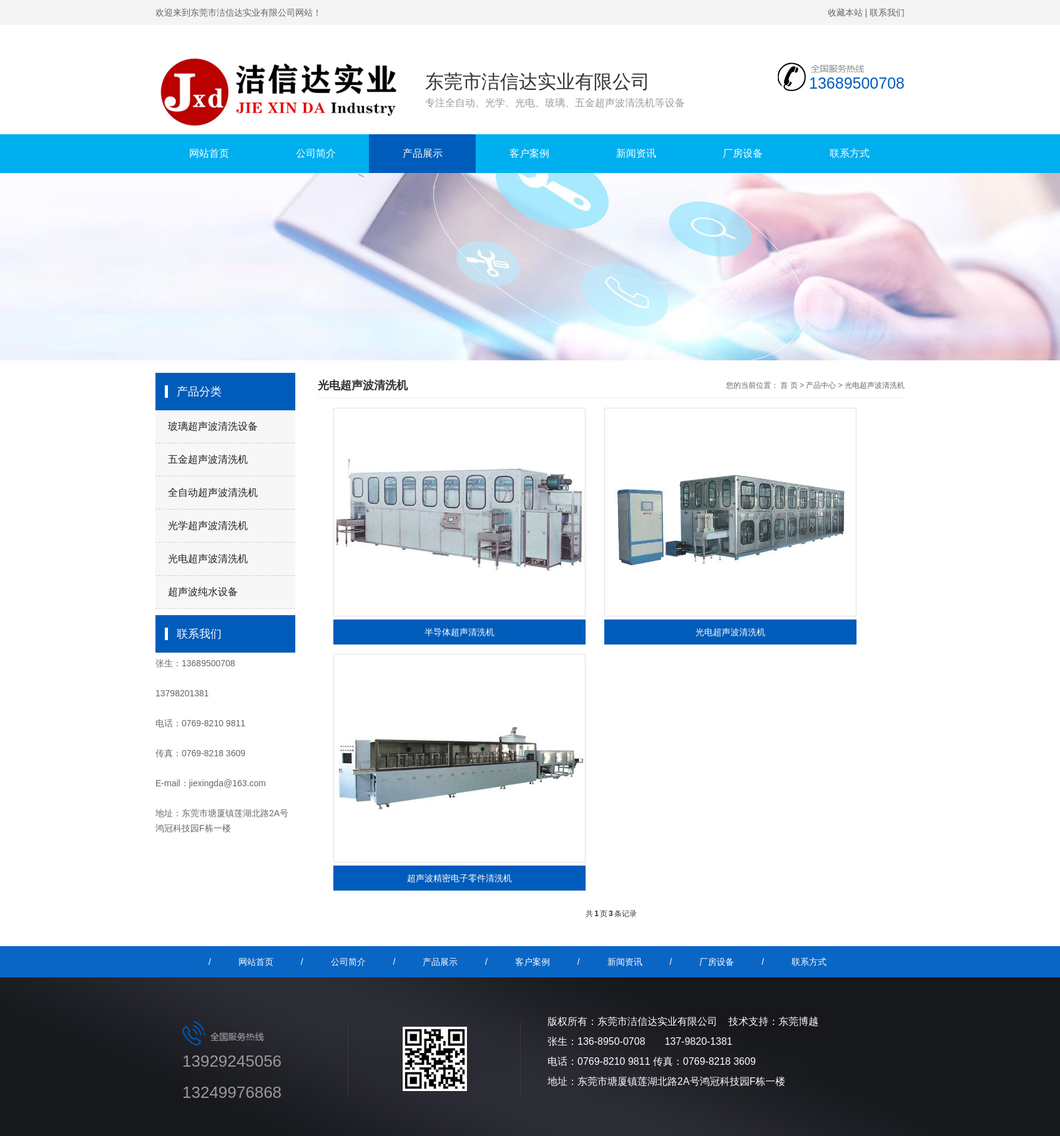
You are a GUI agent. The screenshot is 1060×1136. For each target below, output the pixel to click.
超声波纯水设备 (203, 591)
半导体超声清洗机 (459, 632)
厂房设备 (743, 153)
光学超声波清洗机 (208, 525)
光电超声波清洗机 (208, 558)
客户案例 (529, 153)
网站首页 (209, 153)
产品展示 (423, 153)
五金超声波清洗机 (208, 459)
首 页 (788, 385)
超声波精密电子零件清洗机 (459, 878)
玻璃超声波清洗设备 (213, 426)
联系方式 (850, 153)
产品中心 (821, 385)
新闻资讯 (636, 153)
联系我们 (887, 12)
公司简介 (316, 153)
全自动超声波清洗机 (213, 492)
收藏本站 (845, 12)
